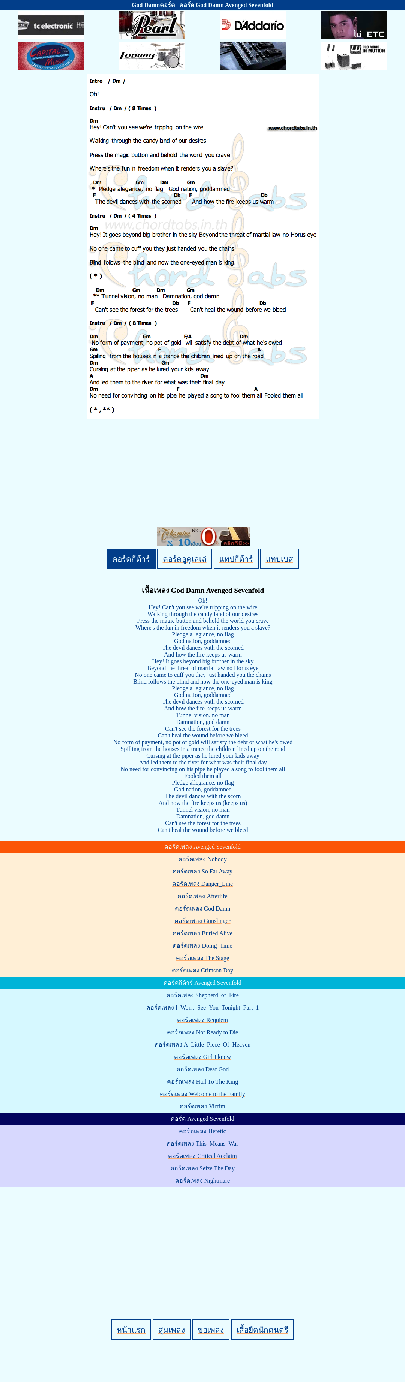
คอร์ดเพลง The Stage (202, 958)
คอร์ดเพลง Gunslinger (202, 921)
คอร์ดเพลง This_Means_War (202, 1143)
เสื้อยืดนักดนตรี (262, 1329)
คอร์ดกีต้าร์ (131, 559)
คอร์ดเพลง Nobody (202, 859)
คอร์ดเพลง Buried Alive (202, 933)
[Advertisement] (203, 1240)
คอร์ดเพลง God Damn (203, 908)
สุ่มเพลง (171, 1329)
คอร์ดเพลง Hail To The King (202, 1081)
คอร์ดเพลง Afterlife (202, 896)
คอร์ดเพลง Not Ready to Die (202, 1032)
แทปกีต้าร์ (236, 559)
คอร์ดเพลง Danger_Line (202, 884)
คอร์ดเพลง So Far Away (202, 871)
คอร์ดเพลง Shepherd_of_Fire (202, 995)
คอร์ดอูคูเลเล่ (185, 559)
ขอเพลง (211, 1329)
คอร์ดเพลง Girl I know (202, 1057)
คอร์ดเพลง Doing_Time (202, 945)
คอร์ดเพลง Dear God (202, 1069)
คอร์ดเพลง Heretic (202, 1131)
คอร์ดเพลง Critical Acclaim (202, 1156)
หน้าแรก (131, 1329)
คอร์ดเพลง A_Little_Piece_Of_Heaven (202, 1044)
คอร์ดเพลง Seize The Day (202, 1168)
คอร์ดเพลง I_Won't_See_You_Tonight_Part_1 (202, 1007)
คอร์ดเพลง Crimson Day (202, 970)
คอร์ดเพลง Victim (202, 1106)
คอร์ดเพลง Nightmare (202, 1180)
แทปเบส (279, 559)
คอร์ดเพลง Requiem (202, 1020)
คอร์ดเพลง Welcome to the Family (202, 1094)
